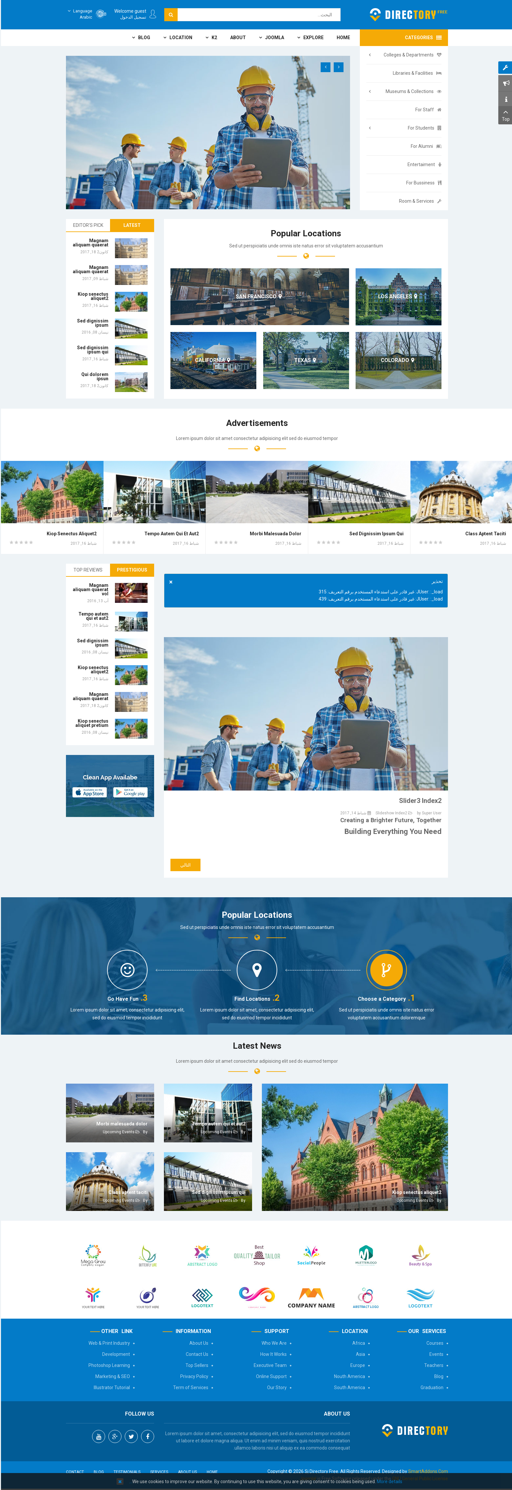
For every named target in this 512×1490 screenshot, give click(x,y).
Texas (301, 360)
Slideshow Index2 (390, 813)
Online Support (270, 1376)
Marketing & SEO (111, 1376)
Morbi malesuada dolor (274, 533)
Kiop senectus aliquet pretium (90, 723)
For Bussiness (422, 182)
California (209, 360)
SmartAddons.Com (427, 1471)
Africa (357, 1343)
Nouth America (348, 1376)
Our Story (276, 1387)
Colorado (394, 360)
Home (211, 1472)
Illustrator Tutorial (111, 1387)
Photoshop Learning (108, 1365)
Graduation (431, 1387)
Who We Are (273, 1343)
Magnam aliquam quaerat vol (89, 589)
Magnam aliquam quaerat (89, 242)
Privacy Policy (193, 1376)
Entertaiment (423, 164)
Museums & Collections (412, 91)
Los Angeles (394, 297)
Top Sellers (195, 1365)
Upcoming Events (411, 1200)
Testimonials (126, 1472)
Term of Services (189, 1387)
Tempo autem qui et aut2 (170, 533)
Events (435, 1354)
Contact (74, 1472)
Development (115, 1354)
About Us (197, 1343)
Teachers (432, 1365)
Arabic (78, 14)
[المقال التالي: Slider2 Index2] (184, 865)
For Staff (427, 109)
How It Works (272, 1354)
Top (504, 115)
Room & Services (419, 201)
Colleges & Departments (411, 54)
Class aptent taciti (484, 533)
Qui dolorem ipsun (93, 376)
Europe (356, 1365)
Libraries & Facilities (416, 73)
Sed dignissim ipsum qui (91, 349)
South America (348, 1387)
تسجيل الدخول (132, 17)
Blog (437, 1376)
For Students (423, 128)
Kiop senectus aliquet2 (92, 296)
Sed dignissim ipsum (91, 323)
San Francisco (255, 297)
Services (158, 1472)
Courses (433, 1343)
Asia (359, 1354)
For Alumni (425, 146)
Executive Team (269, 1365)
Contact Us (196, 1354)
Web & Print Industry (108, 1343)
